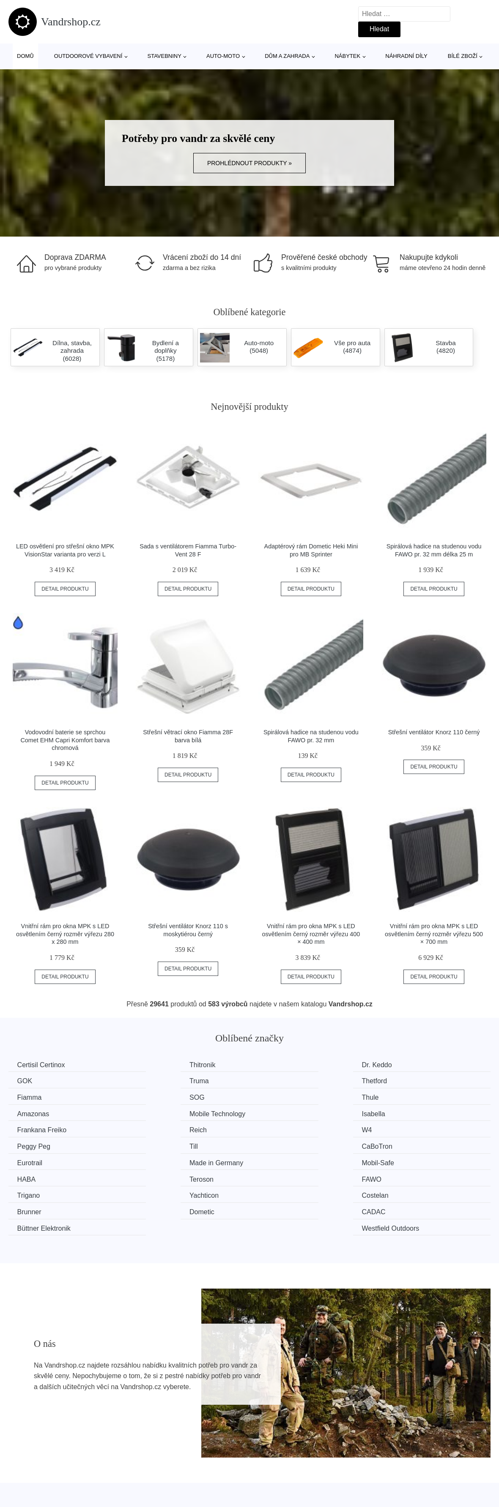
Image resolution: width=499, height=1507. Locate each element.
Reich (151, 1112)
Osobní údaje (214, 1496)
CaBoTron (158, 1128)
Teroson (278, 1144)
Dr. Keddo (281, 1064)
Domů (25, 56)
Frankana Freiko (44, 1112)
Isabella (402, 1096)
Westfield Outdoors (419, 1176)
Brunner (402, 1160)
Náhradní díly (406, 56)
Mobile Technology (294, 1096)
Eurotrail (279, 1128)
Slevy (21, 1496)
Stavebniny (164, 56)
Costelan (279, 1160)
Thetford (155, 1080)
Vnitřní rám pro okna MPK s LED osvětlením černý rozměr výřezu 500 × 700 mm (434, 934)
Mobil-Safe (35, 1144)
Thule (27, 1096)
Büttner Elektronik (293, 1176)
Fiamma (278, 1080)
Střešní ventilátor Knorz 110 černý (434, 732)
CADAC (155, 1176)
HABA (152, 1144)
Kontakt (385, 1477)
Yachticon (157, 1160)
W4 (271, 1112)
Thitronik (156, 1064)
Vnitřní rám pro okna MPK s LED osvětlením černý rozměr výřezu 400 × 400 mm (311, 934)
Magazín (206, 1457)
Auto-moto (223, 56)
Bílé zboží (462, 56)
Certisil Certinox (43, 1064)
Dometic (31, 1176)
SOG (398, 1080)
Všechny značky (37, 1457)
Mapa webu (211, 1477)
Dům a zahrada (287, 56)
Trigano (30, 1160)
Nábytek (347, 56)
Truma (28, 1080)
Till (23, 1128)
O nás (383, 1457)
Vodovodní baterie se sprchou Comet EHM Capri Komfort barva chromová (65, 740)
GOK (398, 1064)
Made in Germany (417, 1128)
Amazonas (159, 1096)
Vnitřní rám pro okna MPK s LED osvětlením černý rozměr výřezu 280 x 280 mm (65, 934)
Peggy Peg (406, 1112)
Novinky (25, 1477)
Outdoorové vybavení (88, 56)
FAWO (400, 1144)
